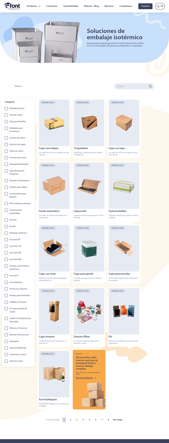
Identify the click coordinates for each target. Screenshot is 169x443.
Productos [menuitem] (33, 6)
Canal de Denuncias (144, 434)
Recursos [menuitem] (109, 6)
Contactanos (48, 435)
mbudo (84, 436)
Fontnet (145, 6)
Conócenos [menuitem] (52, 6)
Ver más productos (82, 315)
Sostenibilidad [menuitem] (70, 6)
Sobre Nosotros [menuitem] (10, 413)
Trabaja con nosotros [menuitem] (52, 413)
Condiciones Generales (127, 434)
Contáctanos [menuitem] (125, 6)
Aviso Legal (112, 434)
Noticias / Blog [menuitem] (91, 6)
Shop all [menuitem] (18, 86)
